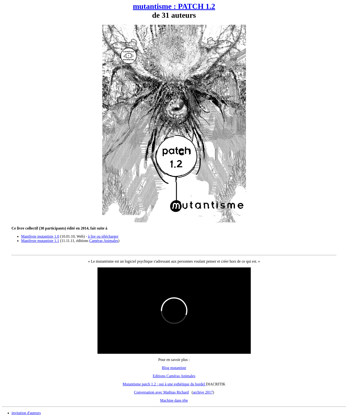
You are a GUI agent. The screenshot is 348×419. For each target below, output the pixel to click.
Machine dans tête (174, 400)
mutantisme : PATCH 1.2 (174, 6)
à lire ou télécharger (103, 236)
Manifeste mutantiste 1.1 (40, 241)
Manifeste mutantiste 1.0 (40, 236)
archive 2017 (203, 392)
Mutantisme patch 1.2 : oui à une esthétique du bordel (164, 384)
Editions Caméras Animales (174, 376)
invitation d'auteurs (26, 413)
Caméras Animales (103, 241)
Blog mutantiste (174, 368)
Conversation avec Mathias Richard (161, 392)
